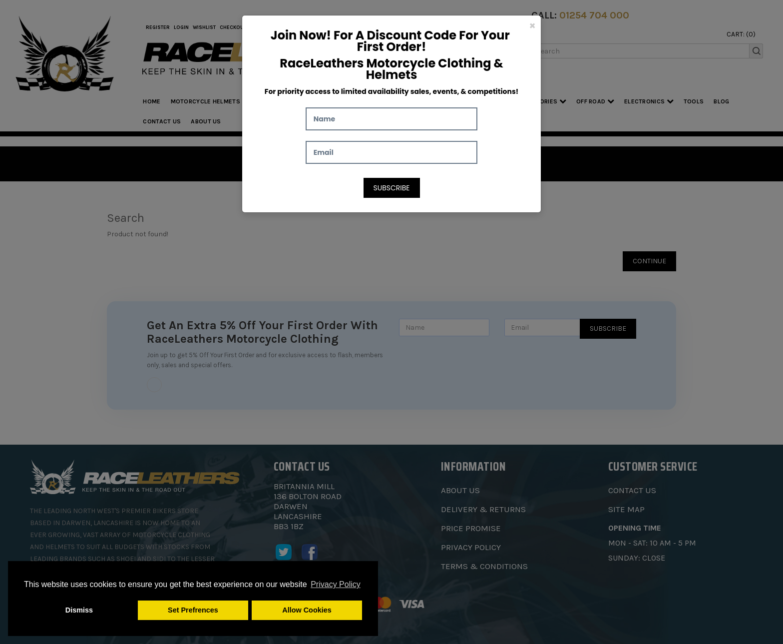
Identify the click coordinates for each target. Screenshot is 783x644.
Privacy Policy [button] (336, 584)
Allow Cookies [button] (306, 610)
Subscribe (392, 188)
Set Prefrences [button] (193, 610)
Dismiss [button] (79, 610)
